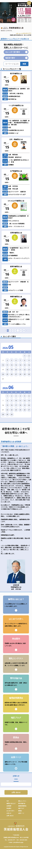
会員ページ (21, 813)
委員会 (20, 811)
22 (24, 370)
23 (29, 370)
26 (11, 374)
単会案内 (9, 808)
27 (20, 330)
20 (16, 370)
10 (3, 365)
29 (24, 374)
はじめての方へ (11, 811)
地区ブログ (21, 808)
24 (3, 374)
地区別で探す (16, 58)
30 (29, 374)
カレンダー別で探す (16, 52)
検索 (24, 64)
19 (11, 370)
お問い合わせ (16, 792)
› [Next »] (26, 330)
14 (20, 365)
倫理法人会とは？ (11, 803)
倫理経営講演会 (22, 806)
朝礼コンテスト (22, 801)
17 (16, 405)
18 (7, 370)
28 (24, 330)
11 (7, 365)
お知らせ (9, 813)
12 (11, 365)
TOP (8, 801)
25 (7, 374)
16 (29, 365)
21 (20, 370)
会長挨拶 (9, 806)
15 (24, 365)
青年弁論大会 (21, 803)
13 (16, 365)
